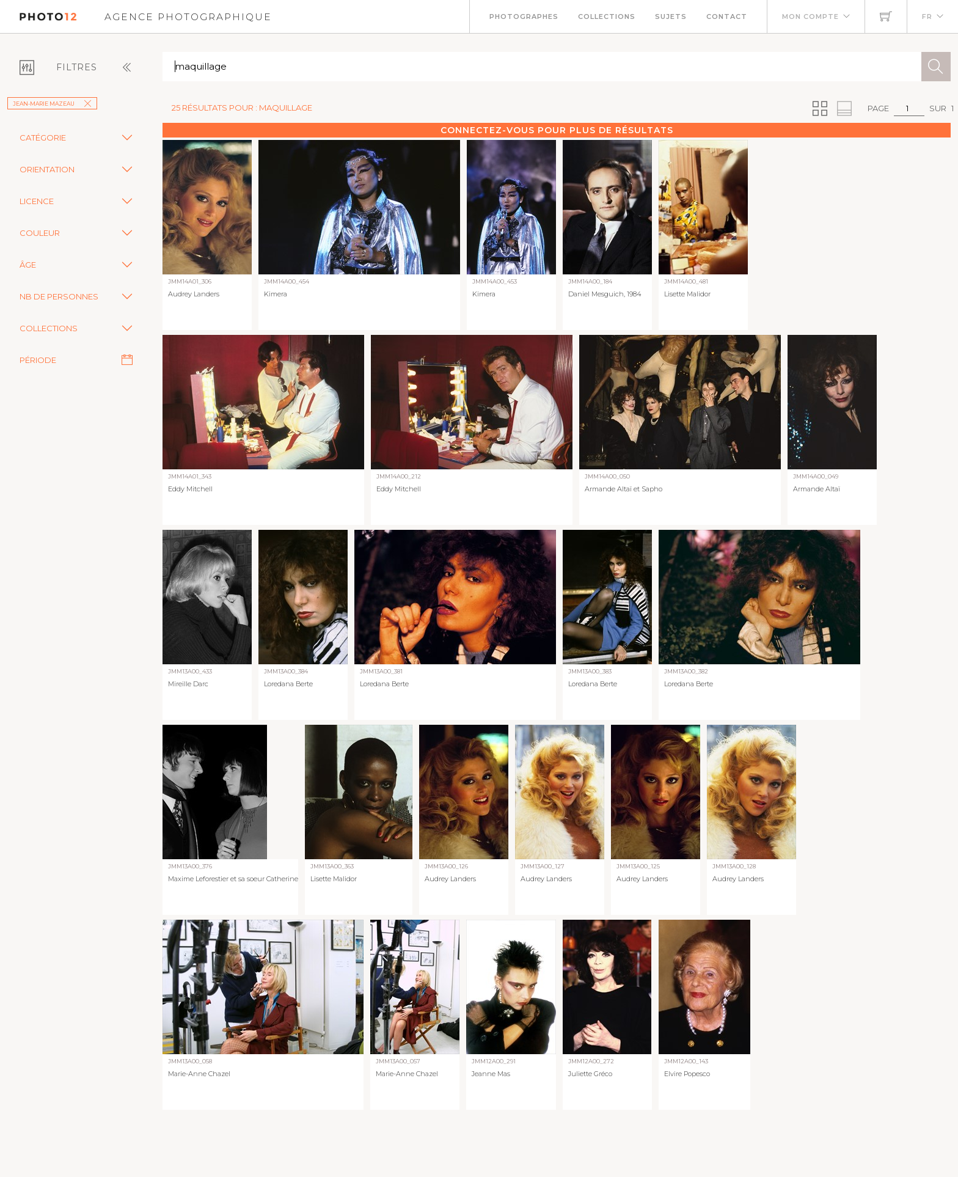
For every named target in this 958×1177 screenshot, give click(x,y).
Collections (606, 16)
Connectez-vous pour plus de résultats (557, 130)
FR (927, 16)
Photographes (523, 16)
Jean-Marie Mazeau (52, 104)
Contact (726, 16)
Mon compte (810, 16)
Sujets (671, 16)
